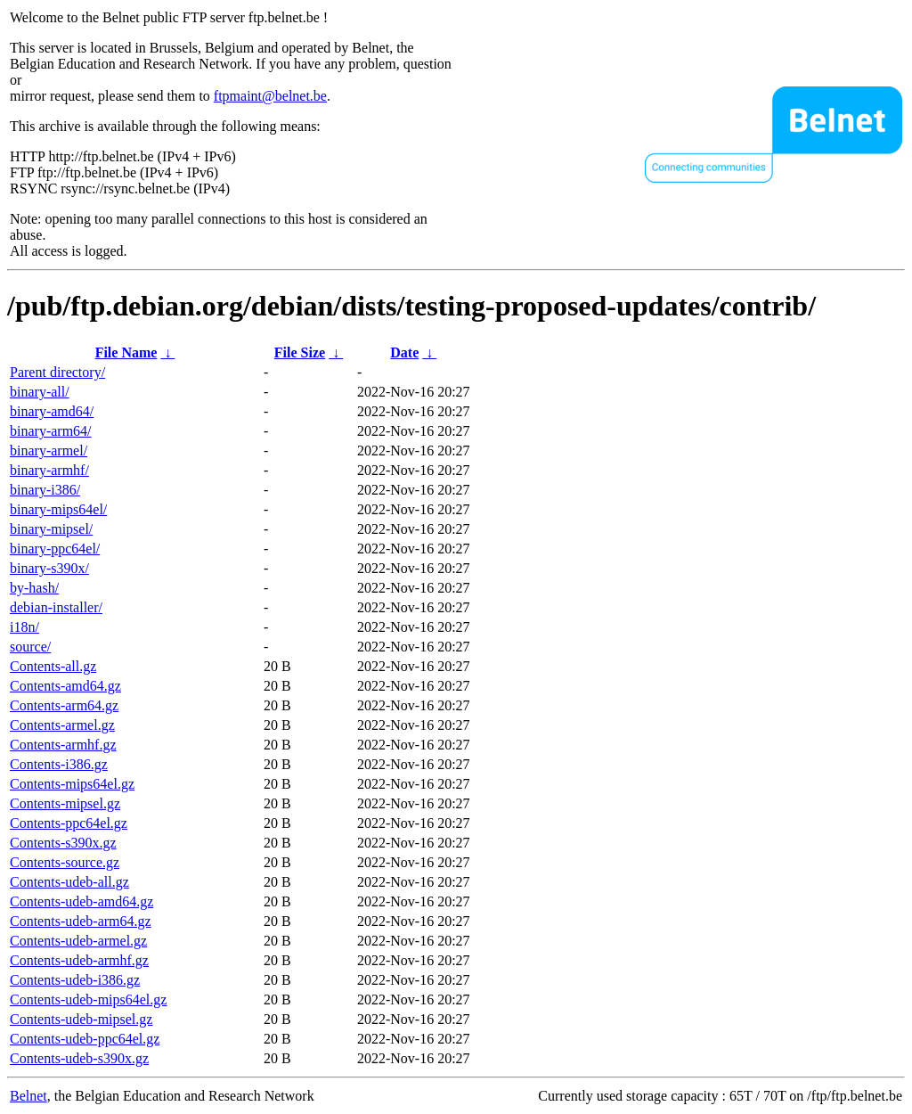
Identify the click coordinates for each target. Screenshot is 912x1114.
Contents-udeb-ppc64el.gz (84, 1038)
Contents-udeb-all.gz (69, 881)
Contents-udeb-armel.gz (78, 940)
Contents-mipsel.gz (65, 803)
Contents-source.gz (64, 862)
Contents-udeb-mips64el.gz (88, 999)
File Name (126, 352)
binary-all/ (39, 391)
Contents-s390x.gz (63, 842)
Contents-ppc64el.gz (68, 823)
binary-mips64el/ (58, 509)
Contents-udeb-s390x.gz (79, 1058)
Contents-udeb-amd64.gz (81, 901)
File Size (299, 352)
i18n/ (24, 627)
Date (404, 352)
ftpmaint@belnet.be (270, 95)
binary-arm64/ (51, 430)
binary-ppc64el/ (55, 548)
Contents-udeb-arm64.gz (80, 921)
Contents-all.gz (53, 666)
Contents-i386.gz (59, 764)
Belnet (28, 1095)
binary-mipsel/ (51, 529)
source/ (30, 646)
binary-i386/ (45, 489)
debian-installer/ (56, 607)
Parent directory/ (57, 372)
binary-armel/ (48, 450)
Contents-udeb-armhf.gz (79, 960)
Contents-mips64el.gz (72, 783)
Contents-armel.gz (62, 725)
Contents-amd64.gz (65, 685)
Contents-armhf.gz (63, 744)
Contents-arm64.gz (64, 705)
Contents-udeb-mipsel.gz (81, 1019)
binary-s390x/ (49, 568)
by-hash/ (34, 587)
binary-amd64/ (52, 411)
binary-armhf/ (49, 470)
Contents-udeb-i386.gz (75, 979)
